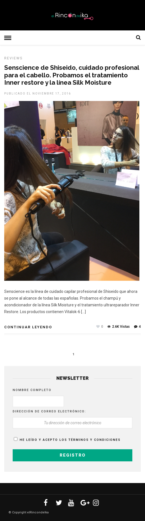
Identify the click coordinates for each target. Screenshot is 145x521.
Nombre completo (32, 390)
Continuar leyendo (28, 327)
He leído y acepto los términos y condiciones (70, 440)
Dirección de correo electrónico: (49, 411)
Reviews (13, 58)
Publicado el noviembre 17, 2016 (37, 93)
